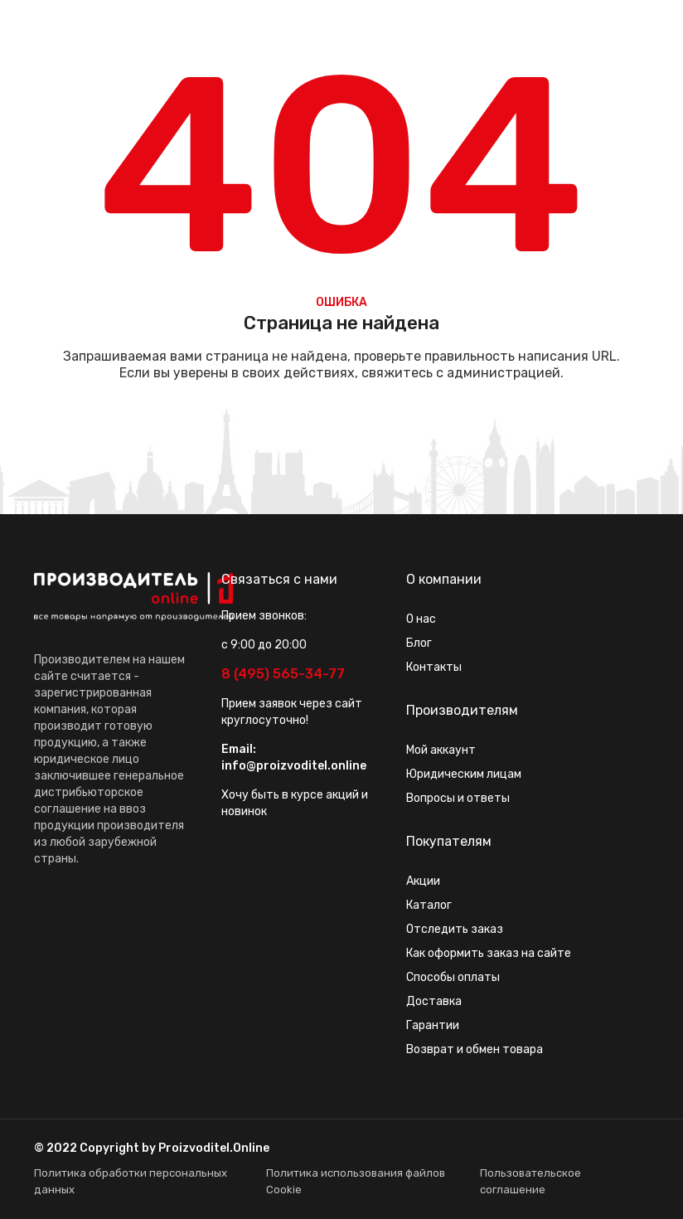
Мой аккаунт (441, 750)
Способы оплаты (453, 977)
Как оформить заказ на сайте (488, 953)
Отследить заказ (454, 929)
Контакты (434, 667)
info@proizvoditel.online (293, 766)
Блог (419, 643)
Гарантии (432, 1025)
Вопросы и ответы (458, 798)
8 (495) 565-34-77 (283, 674)
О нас (421, 619)
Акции (423, 881)
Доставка (434, 1001)
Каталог (429, 905)
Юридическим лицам (463, 774)
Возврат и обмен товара (474, 1049)
